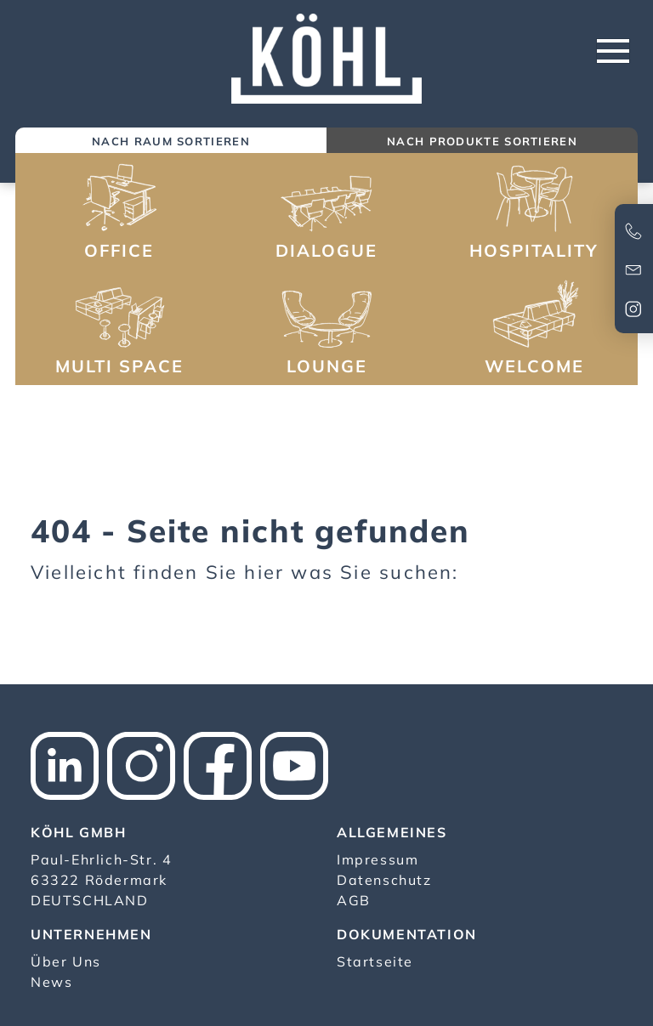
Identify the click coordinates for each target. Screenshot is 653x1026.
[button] (119, 213)
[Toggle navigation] (613, 51)
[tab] (170, 142)
